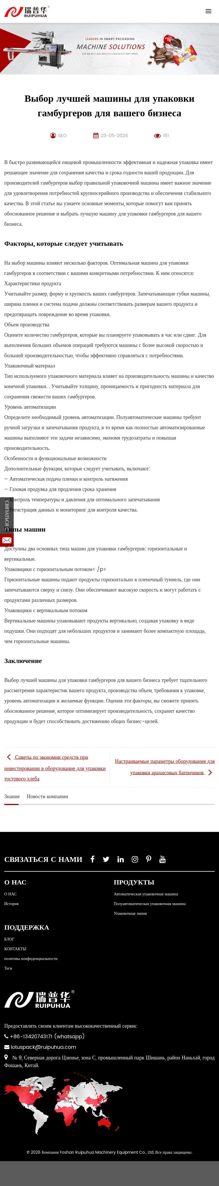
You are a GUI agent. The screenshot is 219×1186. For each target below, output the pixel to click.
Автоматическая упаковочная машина (146, 894)
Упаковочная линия (130, 913)
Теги (8, 968)
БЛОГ (9, 939)
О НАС (10, 894)
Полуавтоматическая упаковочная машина (150, 904)
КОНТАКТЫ (15, 949)
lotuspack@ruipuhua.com (43, 1047)
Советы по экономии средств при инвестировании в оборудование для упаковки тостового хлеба (55, 768)
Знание (12, 796)
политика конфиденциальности (31, 958)
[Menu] (208, 11)
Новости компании (47, 796)
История (11, 904)
